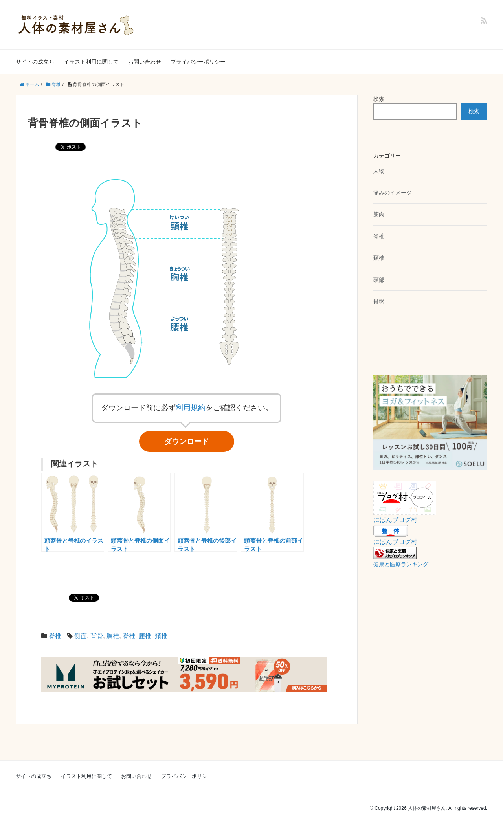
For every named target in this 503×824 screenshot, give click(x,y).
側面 (80, 636)
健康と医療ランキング (400, 564)
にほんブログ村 (395, 519)
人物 (378, 171)
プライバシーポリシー (198, 62)
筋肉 (378, 214)
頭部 (378, 280)
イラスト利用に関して (91, 62)
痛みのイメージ (392, 192)
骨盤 (378, 301)
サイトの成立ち (35, 62)
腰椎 (145, 636)
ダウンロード (186, 441)
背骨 (96, 636)
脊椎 (55, 636)
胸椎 (112, 636)
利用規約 (191, 408)
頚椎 (161, 636)
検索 (378, 99)
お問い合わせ (144, 62)
